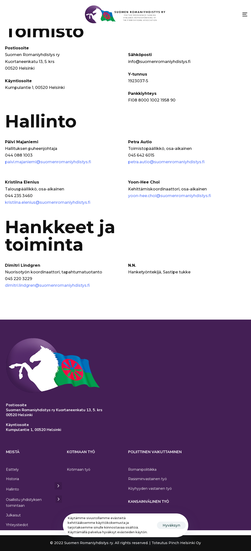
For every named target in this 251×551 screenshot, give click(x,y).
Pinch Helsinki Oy (185, 543)
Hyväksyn (171, 525)
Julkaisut (13, 515)
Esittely (12, 469)
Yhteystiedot (17, 525)
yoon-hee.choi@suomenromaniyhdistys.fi (169, 195)
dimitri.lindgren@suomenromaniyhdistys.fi (47, 285)
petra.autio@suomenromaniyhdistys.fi (166, 162)
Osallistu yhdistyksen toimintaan (34, 502)
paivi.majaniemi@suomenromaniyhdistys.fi (48, 162)
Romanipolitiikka (142, 469)
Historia (12, 479)
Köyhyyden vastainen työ (150, 488)
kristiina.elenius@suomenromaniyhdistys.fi (47, 202)
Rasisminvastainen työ (147, 479)
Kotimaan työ (78, 469)
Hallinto (34, 488)
